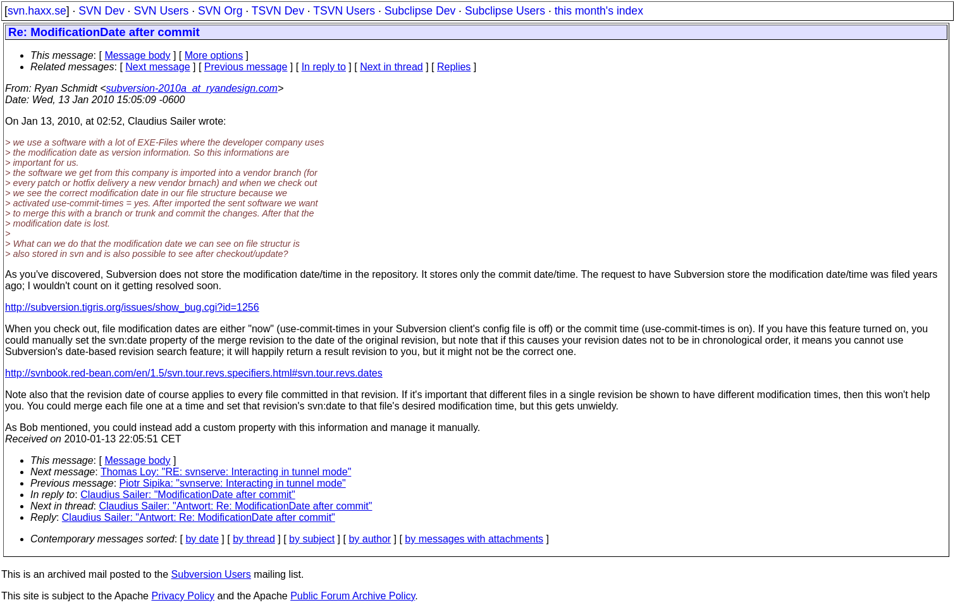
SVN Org (220, 10)
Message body (137, 55)
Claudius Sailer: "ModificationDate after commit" (187, 494)
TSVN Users (344, 10)
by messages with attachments (474, 539)
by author (369, 539)
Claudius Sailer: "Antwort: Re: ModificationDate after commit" (236, 506)
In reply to (324, 66)
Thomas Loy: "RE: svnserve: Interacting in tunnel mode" (226, 471)
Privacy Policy (182, 595)
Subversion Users (211, 574)
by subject (312, 539)
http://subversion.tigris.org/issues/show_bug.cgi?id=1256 (132, 307)
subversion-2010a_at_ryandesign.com (192, 88)
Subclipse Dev (420, 10)
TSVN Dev (278, 10)
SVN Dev (101, 10)
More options (214, 55)
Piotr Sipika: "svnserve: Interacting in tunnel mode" (233, 483)
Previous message (246, 66)
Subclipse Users (505, 10)
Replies (454, 66)
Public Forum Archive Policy (352, 595)
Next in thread (391, 66)
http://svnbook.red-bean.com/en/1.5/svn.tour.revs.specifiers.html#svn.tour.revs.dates (194, 373)
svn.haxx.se (37, 10)
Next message (157, 66)
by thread (254, 539)
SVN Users (160, 10)
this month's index (599, 10)
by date (201, 539)
